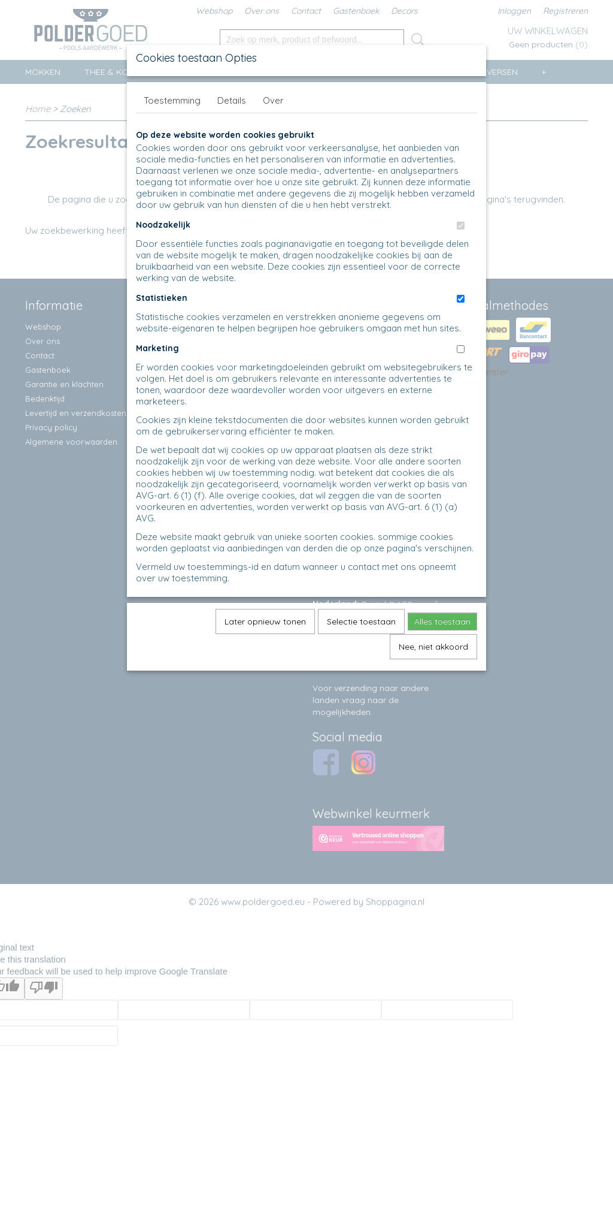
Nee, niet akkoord (433, 646)
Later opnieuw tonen (265, 621)
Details (231, 100)
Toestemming (172, 100)
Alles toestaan (442, 621)
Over (273, 100)
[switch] (461, 226)
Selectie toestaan (361, 621)
